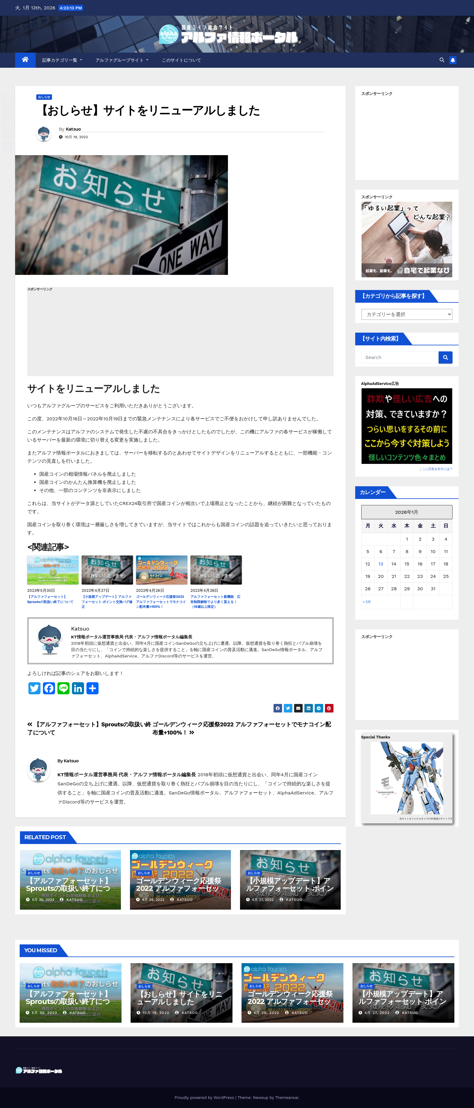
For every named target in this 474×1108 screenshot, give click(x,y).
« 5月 (367, 602)
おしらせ (44, 97)
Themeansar (286, 1097)
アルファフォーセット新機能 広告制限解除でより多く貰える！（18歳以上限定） (215, 602)
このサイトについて (181, 60)
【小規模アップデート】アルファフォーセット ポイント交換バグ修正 (107, 602)
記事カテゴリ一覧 (62, 60)
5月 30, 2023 (44, 1013)
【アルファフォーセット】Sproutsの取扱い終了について (50, 599)
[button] (442, 60)
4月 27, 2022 (377, 1013)
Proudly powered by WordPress (204, 1097)
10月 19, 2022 (156, 1013)
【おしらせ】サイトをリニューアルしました (148, 110)
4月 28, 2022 (266, 1013)
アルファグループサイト (122, 60)
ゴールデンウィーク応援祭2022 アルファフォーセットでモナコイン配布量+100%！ (161, 602)
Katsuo (73, 129)
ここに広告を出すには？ (436, 469)
